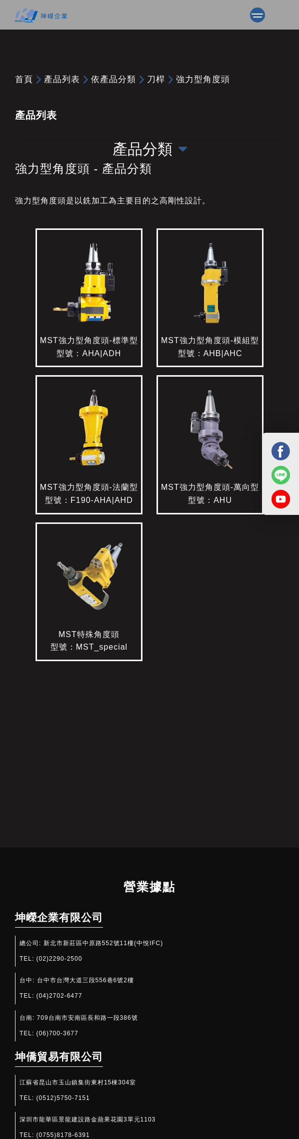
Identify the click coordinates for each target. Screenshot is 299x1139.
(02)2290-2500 (59, 958)
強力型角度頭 (203, 79)
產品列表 (62, 79)
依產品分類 (113, 79)
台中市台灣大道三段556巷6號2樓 (85, 980)
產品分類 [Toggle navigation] (149, 149)
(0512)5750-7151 (63, 1097)
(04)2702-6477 (59, 995)
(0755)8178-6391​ (63, 1134)
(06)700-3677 (57, 1033)
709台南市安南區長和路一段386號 (87, 1017)
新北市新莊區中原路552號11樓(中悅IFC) (104, 943)
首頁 (24, 79)
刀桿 (156, 79)
